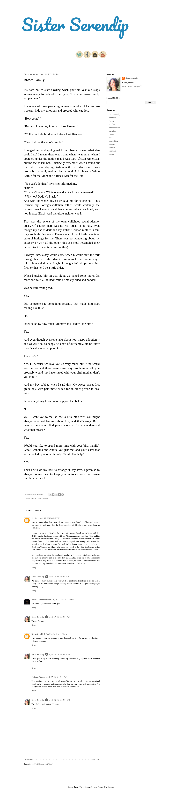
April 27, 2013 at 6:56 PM (56, 677)
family (111, 121)
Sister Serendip (75, 24)
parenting (45, 498)
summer (112, 144)
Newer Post (29, 759)
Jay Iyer (35, 518)
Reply (34, 567)
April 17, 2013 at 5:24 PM (59, 617)
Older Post (95, 759)
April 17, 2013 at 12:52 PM (63, 599)
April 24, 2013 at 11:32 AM (56, 634)
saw (95, 787)
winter (111, 154)
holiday (112, 124)
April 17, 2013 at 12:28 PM (59, 577)
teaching (112, 151)
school (111, 138)
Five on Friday (115, 114)
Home (62, 759)
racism (111, 134)
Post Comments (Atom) (44, 764)
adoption (112, 117)
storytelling (113, 141)
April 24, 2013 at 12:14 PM (59, 654)
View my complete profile (132, 86)
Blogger (111, 787)
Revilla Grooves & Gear (42, 599)
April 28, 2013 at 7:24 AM (59, 700)
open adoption (36, 498)
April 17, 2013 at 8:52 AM (49, 518)
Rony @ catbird (38, 634)
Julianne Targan (38, 677)
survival (112, 147)
